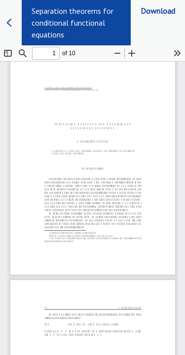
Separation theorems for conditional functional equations (72, 22)
